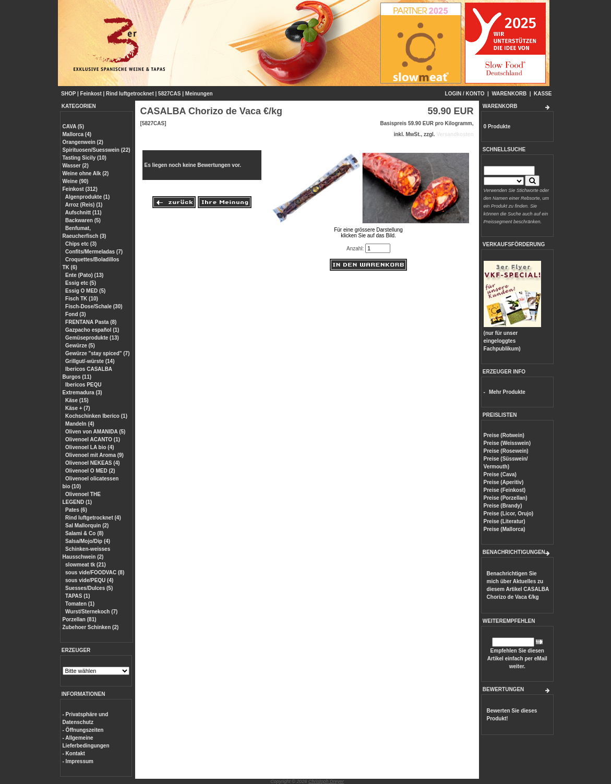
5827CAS (169, 94)
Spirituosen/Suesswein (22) (96, 150)
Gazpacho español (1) (92, 330)
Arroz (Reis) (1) (84, 205)
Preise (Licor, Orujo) (509, 513)
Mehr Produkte (507, 392)
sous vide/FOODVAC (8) (94, 572)
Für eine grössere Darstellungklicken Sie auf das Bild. (368, 229)
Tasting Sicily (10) (84, 158)
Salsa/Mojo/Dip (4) (87, 541)
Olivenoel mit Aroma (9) (94, 455)
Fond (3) (75, 314)
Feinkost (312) (80, 189)
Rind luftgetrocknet (130, 94)
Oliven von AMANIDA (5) (95, 432)
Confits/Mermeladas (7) (94, 252)
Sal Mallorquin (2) (87, 525)
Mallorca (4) (77, 134)
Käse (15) (76, 400)
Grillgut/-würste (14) (89, 361)
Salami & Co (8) (84, 533)
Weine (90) (76, 181)
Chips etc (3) (81, 244)
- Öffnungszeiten (83, 730)
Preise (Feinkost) (505, 490)
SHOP (68, 94)
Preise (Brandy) (503, 506)
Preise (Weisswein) (507, 443)
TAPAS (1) (77, 596)
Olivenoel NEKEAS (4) (92, 463)
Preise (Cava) (500, 474)
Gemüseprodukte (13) (92, 338)
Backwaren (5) (83, 220)
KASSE (543, 94)
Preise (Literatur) (504, 521)
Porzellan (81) (80, 619)
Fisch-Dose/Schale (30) (93, 306)
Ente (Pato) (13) (84, 275)
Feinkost (91, 94)
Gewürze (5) (80, 345)
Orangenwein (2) (83, 142)
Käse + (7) (77, 408)
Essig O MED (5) (85, 291)
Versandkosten (454, 134)
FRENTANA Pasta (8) (90, 322)
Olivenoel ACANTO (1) (92, 439)
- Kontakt (74, 753)
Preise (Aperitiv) (504, 482)
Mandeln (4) (79, 424)
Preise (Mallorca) (504, 529)
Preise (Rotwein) (504, 435)
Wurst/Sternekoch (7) (91, 611)
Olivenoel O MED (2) (90, 471)
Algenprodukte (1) (87, 197)
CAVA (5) (73, 126)
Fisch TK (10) (81, 298)
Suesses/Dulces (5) (89, 588)
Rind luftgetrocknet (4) (93, 518)
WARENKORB (509, 94)
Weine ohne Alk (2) (86, 173)
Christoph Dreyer (326, 781)
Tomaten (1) (79, 604)
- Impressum (78, 761)
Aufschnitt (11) (83, 212)
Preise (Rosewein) (506, 451)
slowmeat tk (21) (85, 565)
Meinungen (199, 94)
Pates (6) (76, 510)
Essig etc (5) (80, 283)
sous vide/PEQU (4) (89, 580)
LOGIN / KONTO (465, 94)
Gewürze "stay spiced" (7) (97, 353)
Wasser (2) (76, 165)
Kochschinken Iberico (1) (96, 416)
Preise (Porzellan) (506, 498)
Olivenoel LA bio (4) (89, 447)
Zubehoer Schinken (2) (91, 627)
